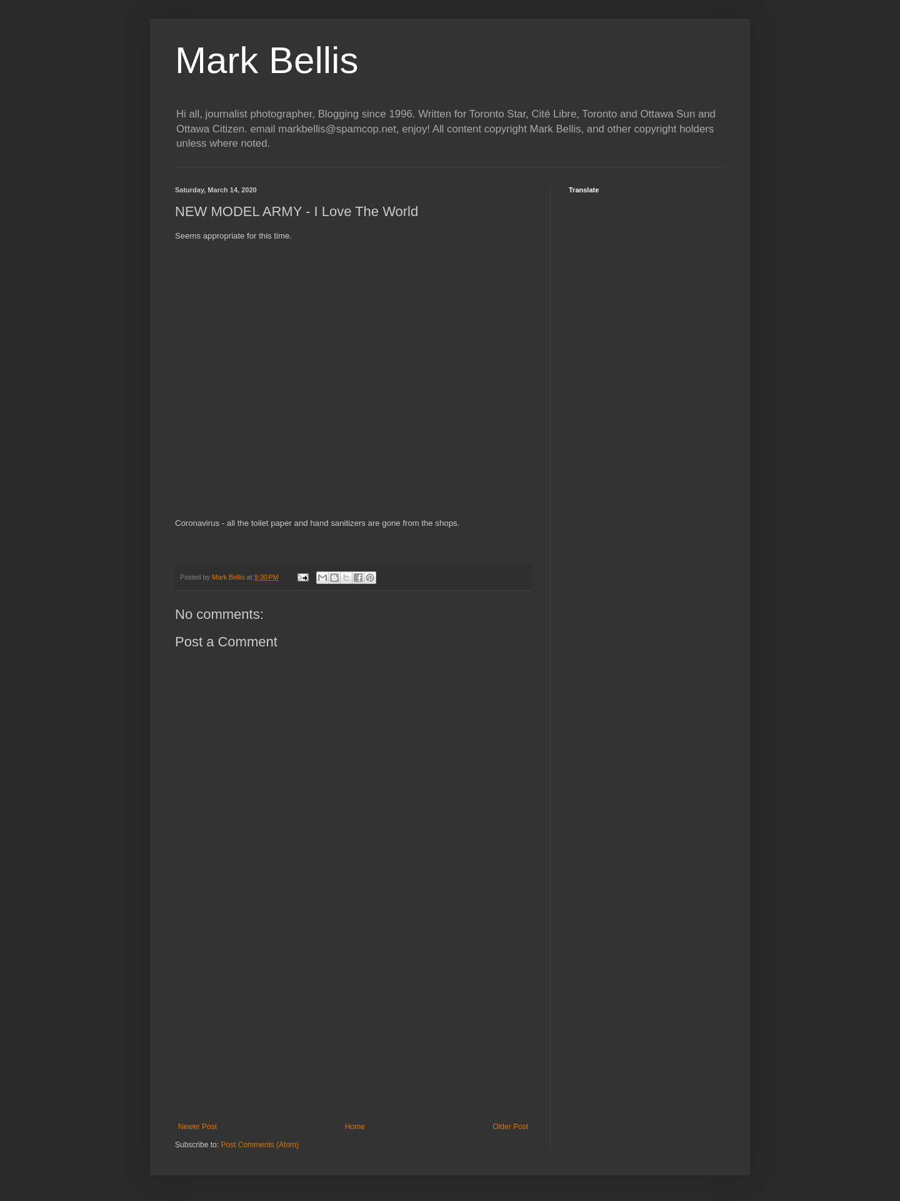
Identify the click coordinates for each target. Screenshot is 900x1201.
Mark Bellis (266, 60)
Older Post (510, 1126)
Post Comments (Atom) (260, 1144)
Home (355, 1126)
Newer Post (197, 1126)
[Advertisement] (353, 1019)
